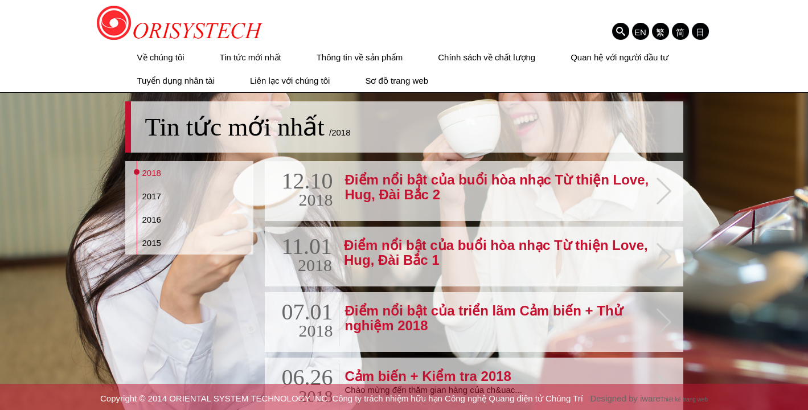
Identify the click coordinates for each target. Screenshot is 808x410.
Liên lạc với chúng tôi (290, 80)
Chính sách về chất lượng (486, 57)
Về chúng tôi (160, 57)
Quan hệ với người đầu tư (619, 57)
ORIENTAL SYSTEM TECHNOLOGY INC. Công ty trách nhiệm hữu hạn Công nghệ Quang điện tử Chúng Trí (180, 23)
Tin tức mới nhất (250, 57)
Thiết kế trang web (684, 399)
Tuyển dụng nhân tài (176, 80)
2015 (151, 243)
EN (640, 31)
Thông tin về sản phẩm (360, 57)
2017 (151, 196)
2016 (151, 219)
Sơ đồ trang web (396, 80)
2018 (151, 173)
